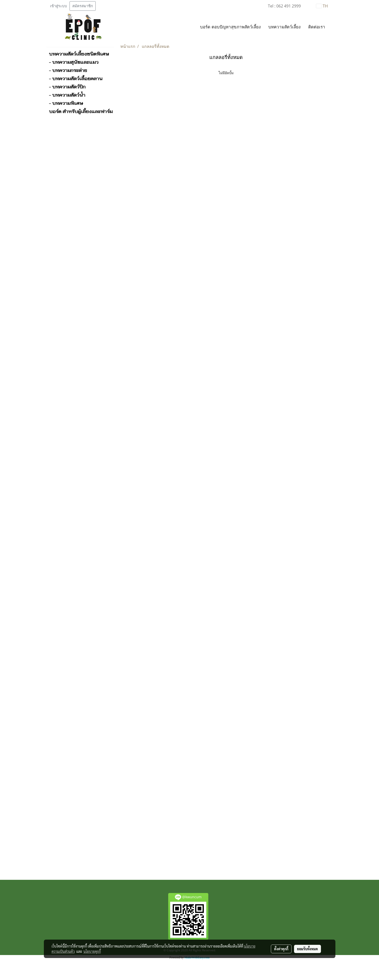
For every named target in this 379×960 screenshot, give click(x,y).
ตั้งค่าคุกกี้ (281, 949)
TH (322, 6)
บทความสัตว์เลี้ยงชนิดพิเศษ (79, 54)
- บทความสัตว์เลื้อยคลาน (75, 78)
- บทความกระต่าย (68, 70)
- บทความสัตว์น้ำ (67, 95)
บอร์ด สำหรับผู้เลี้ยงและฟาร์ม (81, 111)
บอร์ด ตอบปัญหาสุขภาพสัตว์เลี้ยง (230, 27)
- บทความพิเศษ (66, 103)
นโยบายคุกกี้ (92, 951)
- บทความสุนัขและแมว (73, 62)
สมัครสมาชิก (82, 6)
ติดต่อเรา (316, 27)
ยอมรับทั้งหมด (307, 949)
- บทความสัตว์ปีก (67, 87)
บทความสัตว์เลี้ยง (284, 27)
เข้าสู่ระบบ (58, 6)
